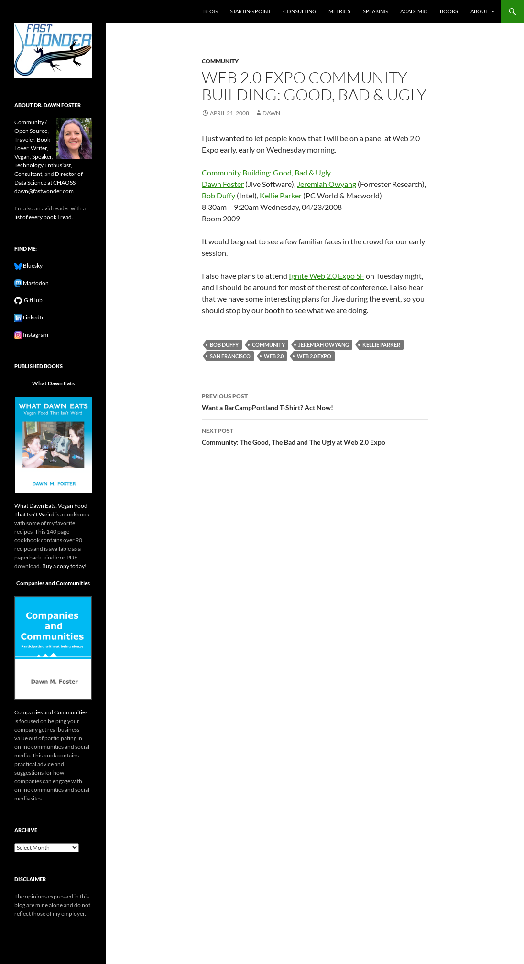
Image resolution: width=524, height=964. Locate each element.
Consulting (299, 11)
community (220, 61)
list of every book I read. (43, 216)
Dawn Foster (223, 183)
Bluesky (32, 265)
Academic (413, 11)
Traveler (24, 139)
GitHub (32, 300)
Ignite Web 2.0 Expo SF (326, 275)
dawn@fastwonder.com (44, 191)
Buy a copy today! (64, 566)
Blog (210, 11)
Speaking (375, 11)
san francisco (230, 356)
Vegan (22, 156)
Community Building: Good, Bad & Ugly (266, 172)
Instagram (35, 334)
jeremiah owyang (323, 344)
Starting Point (250, 11)
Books (449, 11)
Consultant (28, 173)
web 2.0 (274, 356)
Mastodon (35, 282)
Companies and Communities (53, 583)
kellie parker (381, 344)
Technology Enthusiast (42, 165)
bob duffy (224, 344)
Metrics (339, 11)
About (479, 11)
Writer (39, 148)
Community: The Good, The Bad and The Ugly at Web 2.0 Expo (315, 435)
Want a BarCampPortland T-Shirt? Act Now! (315, 401)
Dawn (271, 113)
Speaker (42, 156)
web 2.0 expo (314, 356)
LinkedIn (33, 317)
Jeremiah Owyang (326, 183)
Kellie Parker (281, 195)
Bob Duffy (218, 195)
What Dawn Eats (53, 383)
